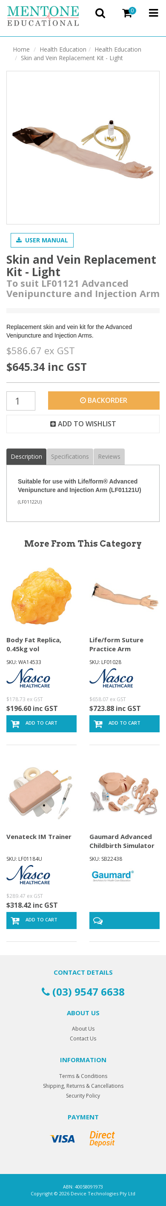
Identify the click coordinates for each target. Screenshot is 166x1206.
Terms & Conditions (83, 1076)
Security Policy (83, 1095)
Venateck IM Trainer (39, 836)
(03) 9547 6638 (83, 992)
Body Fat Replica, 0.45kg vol (33, 644)
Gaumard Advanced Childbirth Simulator (122, 841)
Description (26, 456)
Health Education (63, 49)
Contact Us (83, 1038)
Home (21, 49)
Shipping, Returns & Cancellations (83, 1085)
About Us (83, 1028)
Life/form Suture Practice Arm (116, 644)
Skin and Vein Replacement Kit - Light (72, 58)
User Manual (42, 240)
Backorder (103, 400)
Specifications (70, 456)
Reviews (109, 456)
